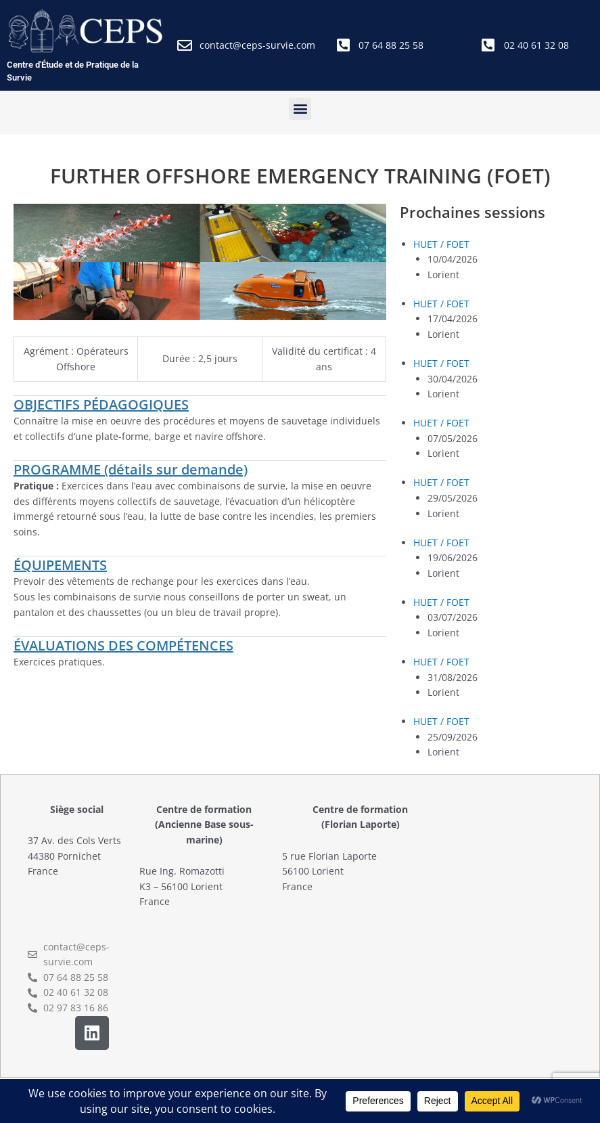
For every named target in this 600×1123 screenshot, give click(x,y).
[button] (300, 108)
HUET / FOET (441, 244)
